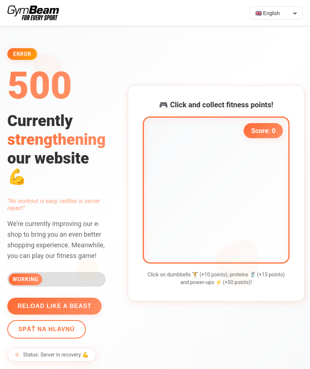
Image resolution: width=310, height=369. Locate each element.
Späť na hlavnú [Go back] (45, 329)
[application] (217, 190)
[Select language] (276, 13)
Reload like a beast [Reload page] (53, 306)
